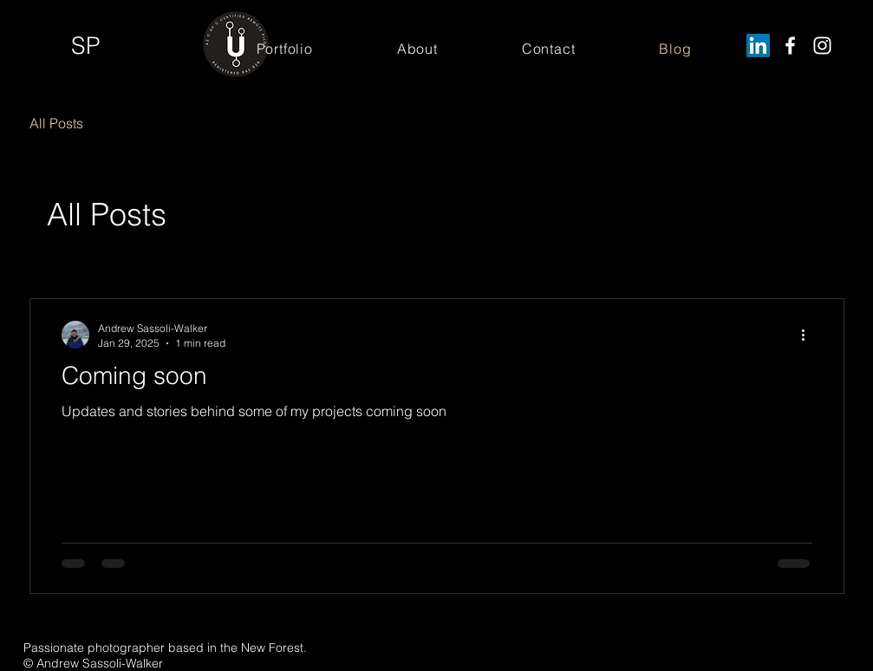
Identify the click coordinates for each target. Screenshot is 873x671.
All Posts (56, 123)
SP (86, 45)
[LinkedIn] (758, 45)
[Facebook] (790, 45)
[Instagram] (822, 45)
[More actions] (809, 334)
